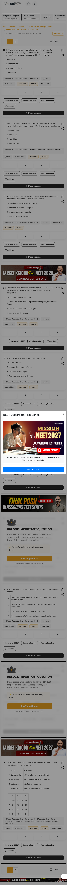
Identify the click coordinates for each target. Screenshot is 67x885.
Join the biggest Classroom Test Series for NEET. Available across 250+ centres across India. (33, 458)
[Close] (63, 414)
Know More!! (33, 469)
